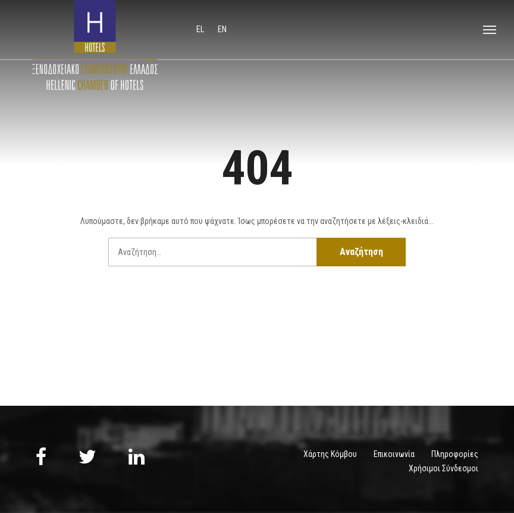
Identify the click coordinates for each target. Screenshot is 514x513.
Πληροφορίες (454, 454)
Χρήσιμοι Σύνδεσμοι (443, 468)
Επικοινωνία (394, 454)
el (201, 29)
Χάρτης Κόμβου (330, 454)
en (222, 29)
